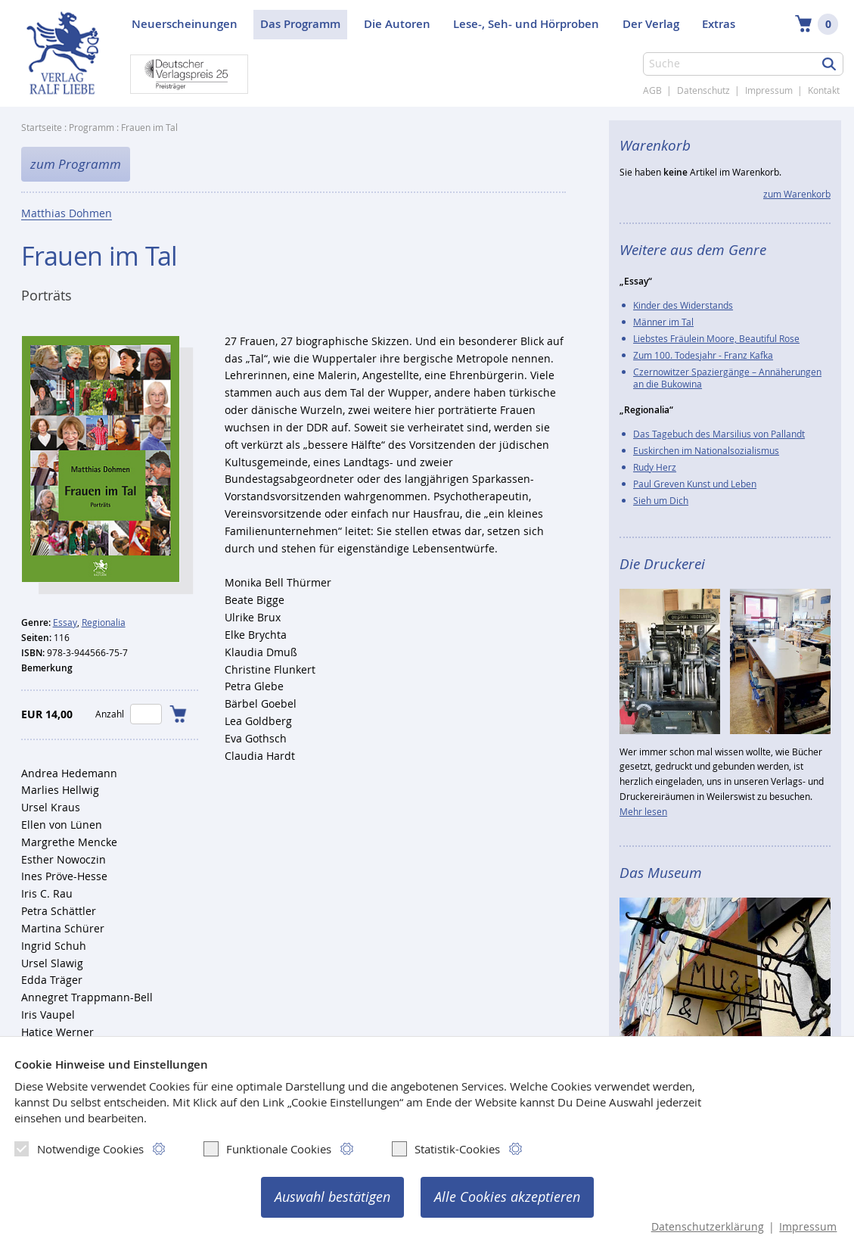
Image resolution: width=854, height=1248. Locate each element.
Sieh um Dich (660, 500)
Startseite (41, 127)
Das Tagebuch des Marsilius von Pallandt (719, 434)
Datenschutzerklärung (707, 1227)
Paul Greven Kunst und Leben (694, 484)
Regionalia (104, 622)
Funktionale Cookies (267, 1148)
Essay (65, 622)
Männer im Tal (663, 322)
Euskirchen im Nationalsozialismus (706, 450)
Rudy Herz (654, 467)
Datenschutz (703, 90)
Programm (91, 127)
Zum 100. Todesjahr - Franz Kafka (703, 355)
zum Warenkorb (797, 194)
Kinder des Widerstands (683, 305)
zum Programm (75, 164)
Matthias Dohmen (66, 214)
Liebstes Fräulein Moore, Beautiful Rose (716, 338)
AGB (652, 90)
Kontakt (824, 90)
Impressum (769, 90)
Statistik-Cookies (446, 1148)
